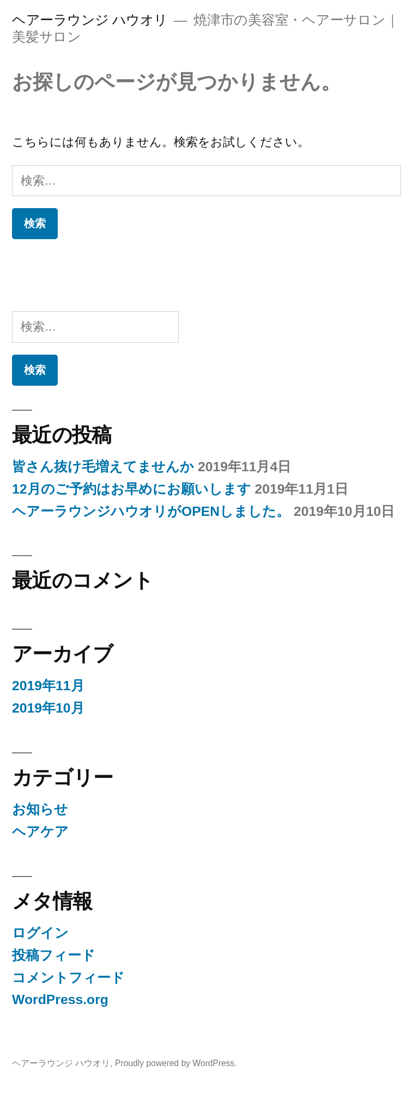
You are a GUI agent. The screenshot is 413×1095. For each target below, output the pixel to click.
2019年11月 (48, 685)
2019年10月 (48, 708)
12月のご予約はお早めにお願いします (131, 489)
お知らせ (40, 809)
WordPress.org (60, 999)
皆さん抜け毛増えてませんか (103, 466)
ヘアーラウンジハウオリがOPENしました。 (151, 511)
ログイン (40, 933)
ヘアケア (40, 831)
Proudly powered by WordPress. (176, 1063)
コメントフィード (68, 977)
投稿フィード (53, 955)
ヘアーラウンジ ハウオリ (90, 20)
